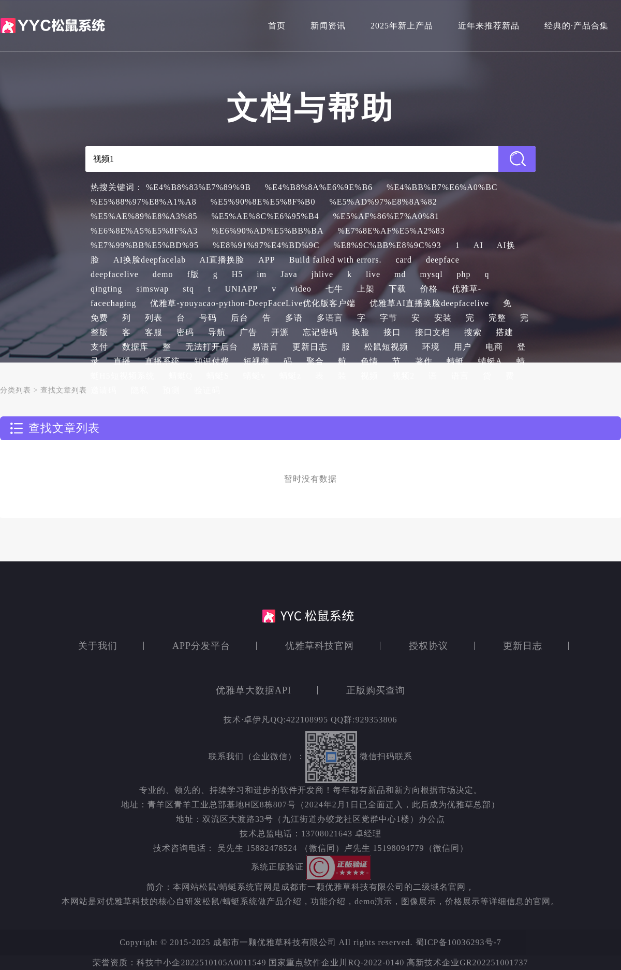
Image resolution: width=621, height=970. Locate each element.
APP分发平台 (201, 646)
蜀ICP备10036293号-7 (458, 942)
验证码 (207, 390)
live (373, 274)
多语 (294, 317)
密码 (185, 332)
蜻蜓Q (181, 375)
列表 (153, 317)
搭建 (504, 332)
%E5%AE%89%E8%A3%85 (144, 216)
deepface (443, 259)
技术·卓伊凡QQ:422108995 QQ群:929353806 (310, 719)
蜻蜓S (217, 375)
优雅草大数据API (253, 690)
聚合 (315, 361)
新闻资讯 (328, 25)
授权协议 (428, 646)
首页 (277, 25)
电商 (494, 346)
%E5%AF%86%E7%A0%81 (386, 216)
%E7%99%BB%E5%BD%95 (145, 245)
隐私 (140, 390)
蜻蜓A (490, 361)
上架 (366, 288)
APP (266, 259)
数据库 (135, 346)
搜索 (473, 332)
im (262, 274)
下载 (397, 288)
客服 (153, 332)
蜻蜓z (290, 375)
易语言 (265, 346)
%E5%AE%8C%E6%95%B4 (265, 216)
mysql (431, 274)
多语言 (330, 317)
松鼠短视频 (386, 346)
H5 (237, 274)
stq (188, 288)
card (403, 259)
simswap (152, 288)
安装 (443, 317)
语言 (460, 375)
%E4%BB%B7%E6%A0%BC (442, 187)
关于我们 (97, 646)
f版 (193, 274)
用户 (462, 346)
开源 (280, 332)
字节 (388, 317)
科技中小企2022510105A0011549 (203, 962)
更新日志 (310, 346)
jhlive (322, 274)
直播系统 (162, 361)
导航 (217, 332)
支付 (99, 346)
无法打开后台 (211, 346)
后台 (239, 317)
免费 (99, 317)
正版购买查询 (375, 690)
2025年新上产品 (402, 25)
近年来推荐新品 (489, 25)
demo (163, 274)
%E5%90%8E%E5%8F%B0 (263, 201)
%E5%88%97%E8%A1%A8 (144, 201)
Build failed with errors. (335, 259)
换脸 (360, 332)
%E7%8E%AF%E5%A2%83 (391, 230)
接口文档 (432, 332)
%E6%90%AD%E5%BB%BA (267, 230)
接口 (392, 332)
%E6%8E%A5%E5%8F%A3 (144, 230)
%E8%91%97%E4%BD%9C (266, 245)
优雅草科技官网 (319, 646)
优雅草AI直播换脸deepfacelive (429, 303)
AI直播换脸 (221, 259)
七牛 (334, 288)
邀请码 (104, 390)
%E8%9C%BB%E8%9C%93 (387, 245)
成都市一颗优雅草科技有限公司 (274, 942)
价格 (429, 288)
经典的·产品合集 (576, 25)
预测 (171, 390)
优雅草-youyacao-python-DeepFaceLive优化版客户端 (253, 303)
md (400, 274)
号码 (208, 317)
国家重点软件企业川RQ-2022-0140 (336, 962)
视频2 (403, 375)
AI (478, 245)
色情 (369, 361)
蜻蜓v (254, 375)
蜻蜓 (455, 361)
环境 (431, 346)
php (464, 274)
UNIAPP (241, 288)
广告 (248, 332)
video (301, 288)
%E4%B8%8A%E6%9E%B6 (319, 187)
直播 (122, 361)
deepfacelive (115, 274)
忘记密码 (320, 332)
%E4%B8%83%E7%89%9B (198, 187)
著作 (424, 361)
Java (288, 274)
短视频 (256, 361)
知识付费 (211, 361)
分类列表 (15, 390)
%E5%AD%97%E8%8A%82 (383, 201)
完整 (497, 317)
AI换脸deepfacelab (149, 259)
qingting (106, 288)
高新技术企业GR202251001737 (467, 962)
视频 (369, 375)
